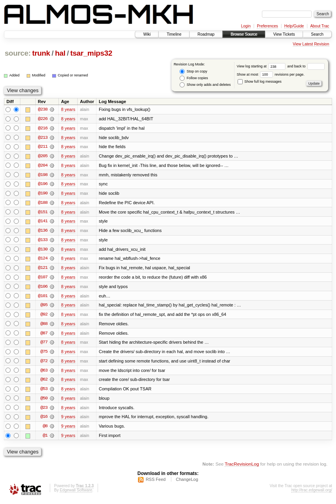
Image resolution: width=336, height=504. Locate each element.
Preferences (267, 26)
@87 (43, 335)
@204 (42, 166)
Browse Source (244, 34)
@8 (45, 429)
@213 (42, 137)
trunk (41, 53)
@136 (42, 231)
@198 (42, 175)
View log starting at (262, 66)
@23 (43, 410)
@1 (45, 438)
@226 (42, 119)
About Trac (319, 26)
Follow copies (194, 78)
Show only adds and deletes (205, 84)
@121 (42, 269)
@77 (43, 344)
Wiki (147, 34)
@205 (42, 156)
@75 (43, 354)
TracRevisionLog (242, 467)
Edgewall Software (76, 493)
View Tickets (284, 34)
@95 (43, 307)
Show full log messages (260, 81)
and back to (306, 66)
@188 (42, 203)
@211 (42, 147)
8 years (68, 109)
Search (317, 34)
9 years (68, 419)
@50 (43, 401)
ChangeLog (187, 482)
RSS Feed (156, 482)
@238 (42, 109)
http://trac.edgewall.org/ (311, 493)
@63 (43, 373)
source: (18, 53)
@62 (43, 382)
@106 (42, 288)
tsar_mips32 (91, 53)
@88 (43, 326)
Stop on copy (193, 71)
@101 (42, 297)
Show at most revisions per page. (271, 74)
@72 (43, 363)
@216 (42, 128)
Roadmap (206, 34)
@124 (42, 260)
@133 (42, 241)
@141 (42, 222)
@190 (42, 194)
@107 (42, 279)
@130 (42, 250)
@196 (42, 184)
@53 (43, 391)
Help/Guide (294, 26)
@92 (43, 316)
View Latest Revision (311, 44)
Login (246, 26)
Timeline (174, 34)
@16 (43, 420)
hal (60, 53)
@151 (42, 213)
